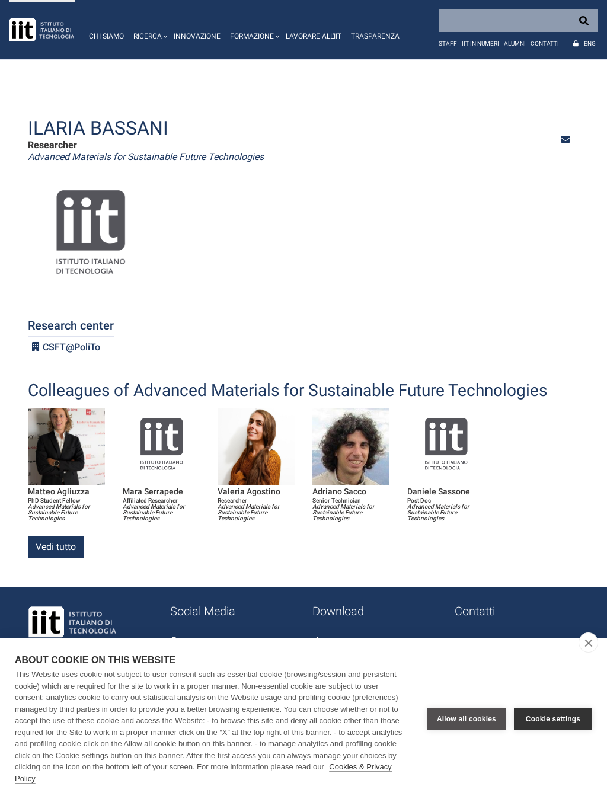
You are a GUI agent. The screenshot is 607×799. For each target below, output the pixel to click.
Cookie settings (553, 719)
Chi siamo (106, 36)
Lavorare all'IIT (313, 36)
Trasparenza (375, 36)
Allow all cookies (466, 719)
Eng (590, 43)
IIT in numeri (480, 43)
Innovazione (197, 36)
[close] (588, 642)
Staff (448, 43)
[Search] (518, 20)
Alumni (515, 43)
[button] (149, 29)
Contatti (545, 43)
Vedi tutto (56, 546)
